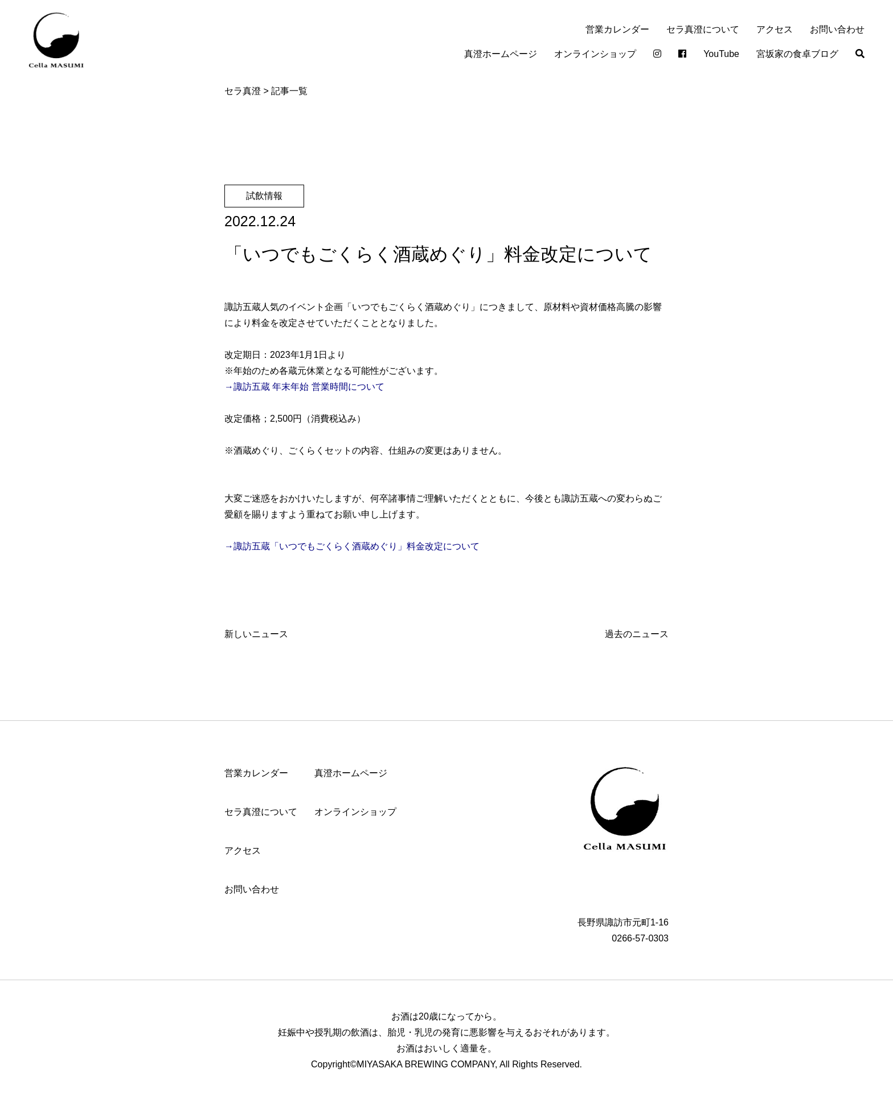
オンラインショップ (595, 54)
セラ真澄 (242, 91)
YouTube (721, 54)
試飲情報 (264, 196)
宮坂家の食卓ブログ (797, 54)
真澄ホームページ (500, 54)
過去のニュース (637, 634)
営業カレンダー (617, 29)
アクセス (774, 29)
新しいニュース (256, 634)
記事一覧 (289, 91)
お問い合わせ (837, 29)
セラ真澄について (702, 29)
